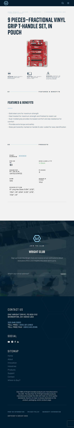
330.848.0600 (14, 322)
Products (11, 370)
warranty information (51, 412)
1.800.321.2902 (26, 325)
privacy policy (33, 412)
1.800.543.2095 (30, 327)
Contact (11, 377)
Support (11, 373)
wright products (13, 12)
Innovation (12, 363)
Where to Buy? (14, 380)
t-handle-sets (36, 12)
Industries (12, 366)
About (10, 359)
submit (63, 274)
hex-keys (25, 12)
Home (10, 356)
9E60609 (22, 156)
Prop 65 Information (16, 412)
